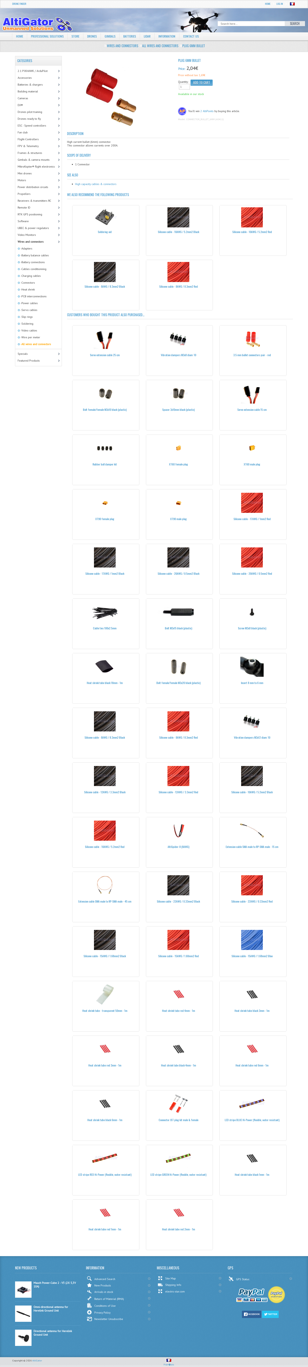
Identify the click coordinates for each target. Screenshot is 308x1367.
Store (76, 36)
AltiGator (37, 1360)
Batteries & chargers (30, 84)
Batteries (130, 36)
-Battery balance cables (34, 255)
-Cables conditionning (33, 269)
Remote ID (24, 207)
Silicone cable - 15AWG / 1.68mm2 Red (178, 956)
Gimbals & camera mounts (34, 160)
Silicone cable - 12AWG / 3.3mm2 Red (178, 792)
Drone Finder (19, 3)
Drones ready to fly (29, 119)
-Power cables (29, 303)
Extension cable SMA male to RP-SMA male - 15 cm (252, 847)
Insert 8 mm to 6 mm (252, 683)
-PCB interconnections (33, 296)
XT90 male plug (178, 519)
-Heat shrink (27, 289)
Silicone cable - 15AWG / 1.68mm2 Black (105, 956)
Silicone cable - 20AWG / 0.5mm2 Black (178, 573)
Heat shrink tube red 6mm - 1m (252, 1065)
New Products (99, 1285)
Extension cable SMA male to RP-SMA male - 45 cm (104, 901)
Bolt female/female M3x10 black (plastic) (105, 409)
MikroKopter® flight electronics (36, 166)
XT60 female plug (178, 464)
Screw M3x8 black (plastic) (252, 628)
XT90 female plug (104, 519)
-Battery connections (32, 262)
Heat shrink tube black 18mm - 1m (105, 683)
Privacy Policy (99, 1312)
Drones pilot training (30, 112)
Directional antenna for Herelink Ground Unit (53, 1332)
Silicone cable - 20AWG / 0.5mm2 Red (252, 573)
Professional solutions (47, 36)
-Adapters (26, 248)
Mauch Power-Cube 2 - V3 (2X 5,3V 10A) (55, 1284)
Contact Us (192, 36)
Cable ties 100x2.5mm (104, 628)
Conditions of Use (101, 1305)
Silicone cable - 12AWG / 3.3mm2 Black (104, 792)
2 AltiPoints (207, 111)
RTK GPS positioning (30, 214)
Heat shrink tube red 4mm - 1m (178, 1010)
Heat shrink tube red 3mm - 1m (104, 1065)
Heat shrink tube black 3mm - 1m (252, 1010)
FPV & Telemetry (28, 146)
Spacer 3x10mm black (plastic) (178, 409)
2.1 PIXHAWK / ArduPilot (33, 71)
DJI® (20, 105)
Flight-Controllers (28, 139)
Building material (28, 91)
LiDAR (148, 36)
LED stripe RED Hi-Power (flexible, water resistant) (105, 1174)
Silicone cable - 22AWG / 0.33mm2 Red (252, 901)
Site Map (167, 1278)
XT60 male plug (252, 464)
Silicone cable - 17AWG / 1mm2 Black (104, 573)
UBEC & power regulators (33, 228)
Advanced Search (101, 1278)
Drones (93, 36)
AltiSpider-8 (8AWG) (178, 847)
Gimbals (110, 36)
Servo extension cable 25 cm (105, 355)
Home (267, 3)
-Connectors (27, 282)
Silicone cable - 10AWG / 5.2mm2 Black (178, 232)
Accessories (25, 78)
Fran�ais (169, 1363)
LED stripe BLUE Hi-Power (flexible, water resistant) (252, 1120)
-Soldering (26, 323)
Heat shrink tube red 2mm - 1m (178, 1229)
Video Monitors (27, 235)
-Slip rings (26, 317)
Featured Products (29, 360)
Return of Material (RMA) (105, 1298)
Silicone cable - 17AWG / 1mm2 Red (252, 519)
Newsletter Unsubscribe (105, 1319)
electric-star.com (171, 1291)
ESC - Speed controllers (32, 125)
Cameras (23, 98)
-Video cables (28, 330)
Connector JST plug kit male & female (178, 1120)
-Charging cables (30, 276)
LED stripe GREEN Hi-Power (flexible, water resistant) (178, 1174)
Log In (279, 3)
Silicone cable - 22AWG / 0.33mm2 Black (178, 901)
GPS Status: (239, 1278)
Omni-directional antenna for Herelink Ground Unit (51, 1308)
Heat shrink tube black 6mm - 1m (104, 1120)
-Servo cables (28, 310)
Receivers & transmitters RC (34, 200)
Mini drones (25, 173)
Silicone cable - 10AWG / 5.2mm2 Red (252, 232)
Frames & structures (30, 153)
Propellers (24, 194)
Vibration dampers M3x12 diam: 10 (252, 737)
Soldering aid (105, 232)
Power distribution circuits (33, 187)
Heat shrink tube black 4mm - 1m (178, 1065)
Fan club (23, 132)
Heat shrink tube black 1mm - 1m (252, 1174)
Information (168, 36)
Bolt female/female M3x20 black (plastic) (178, 683)
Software (23, 221)
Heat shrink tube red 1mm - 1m (105, 1229)
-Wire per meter (30, 337)
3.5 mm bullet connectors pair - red (252, 355)
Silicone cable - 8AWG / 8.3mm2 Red (178, 286)
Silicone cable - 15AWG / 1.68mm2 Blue (252, 956)
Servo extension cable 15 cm (252, 409)
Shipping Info (169, 1285)
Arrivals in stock (100, 1292)
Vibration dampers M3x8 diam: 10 (178, 355)
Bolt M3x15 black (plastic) (178, 628)
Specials (23, 354)
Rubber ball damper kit (105, 464)
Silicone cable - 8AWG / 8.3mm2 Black (105, 286)
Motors (22, 180)
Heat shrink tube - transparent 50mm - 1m (104, 1010)
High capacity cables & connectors (95, 184)
